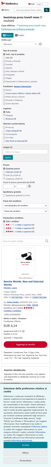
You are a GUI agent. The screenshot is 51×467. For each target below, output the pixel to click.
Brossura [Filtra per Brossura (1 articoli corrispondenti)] (9, 119)
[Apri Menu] (6, 10)
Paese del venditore (12, 211)
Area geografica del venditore (16, 206)
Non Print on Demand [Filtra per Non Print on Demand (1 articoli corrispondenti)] (15, 141)
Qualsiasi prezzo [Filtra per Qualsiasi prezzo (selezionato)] (11, 168)
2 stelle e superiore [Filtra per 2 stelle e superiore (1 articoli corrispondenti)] (20, 225)
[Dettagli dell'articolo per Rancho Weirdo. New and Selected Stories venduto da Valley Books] (25, 262)
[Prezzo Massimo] (21, 186)
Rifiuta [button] (25, 452)
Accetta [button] (25, 445)
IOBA (29, 305)
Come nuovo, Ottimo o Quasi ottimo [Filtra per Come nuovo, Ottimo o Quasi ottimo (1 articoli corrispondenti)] (21, 93)
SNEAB (35, 305)
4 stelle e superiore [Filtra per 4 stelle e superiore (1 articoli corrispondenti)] (20, 231)
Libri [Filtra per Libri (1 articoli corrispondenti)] (7, 57)
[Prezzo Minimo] (8, 186)
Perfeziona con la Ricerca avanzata (17, 29)
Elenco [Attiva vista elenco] (7, 35)
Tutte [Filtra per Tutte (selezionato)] (7, 112)
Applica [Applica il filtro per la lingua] (8, 157)
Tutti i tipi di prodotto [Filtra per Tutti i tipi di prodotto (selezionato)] (14, 54)
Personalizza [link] (25, 460)
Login (39, 4)
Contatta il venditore (12, 310)
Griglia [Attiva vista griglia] (19, 35)
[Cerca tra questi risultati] (25, 241)
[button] (46, 240)
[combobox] (29, 10)
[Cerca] (47, 10)
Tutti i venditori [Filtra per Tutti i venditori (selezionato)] (13, 221)
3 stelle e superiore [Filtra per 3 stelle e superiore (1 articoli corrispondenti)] (20, 228)
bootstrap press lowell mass (32, 25)
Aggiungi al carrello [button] (25, 344)
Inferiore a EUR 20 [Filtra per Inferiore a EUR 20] (12, 172)
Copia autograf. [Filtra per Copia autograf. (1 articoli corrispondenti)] (12, 131)
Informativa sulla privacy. (21, 440)
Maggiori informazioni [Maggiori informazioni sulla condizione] (22, 86)
